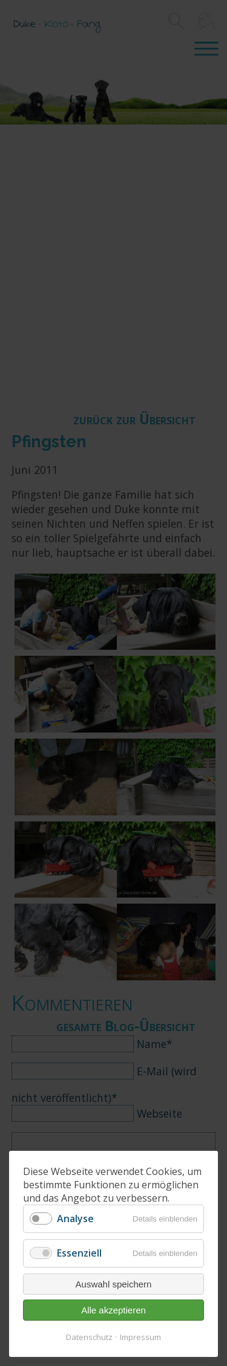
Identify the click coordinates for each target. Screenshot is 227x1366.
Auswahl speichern (114, 1284)
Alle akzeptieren (113, 1310)
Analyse (75, 1218)
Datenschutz (89, 1337)
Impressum (140, 1337)
